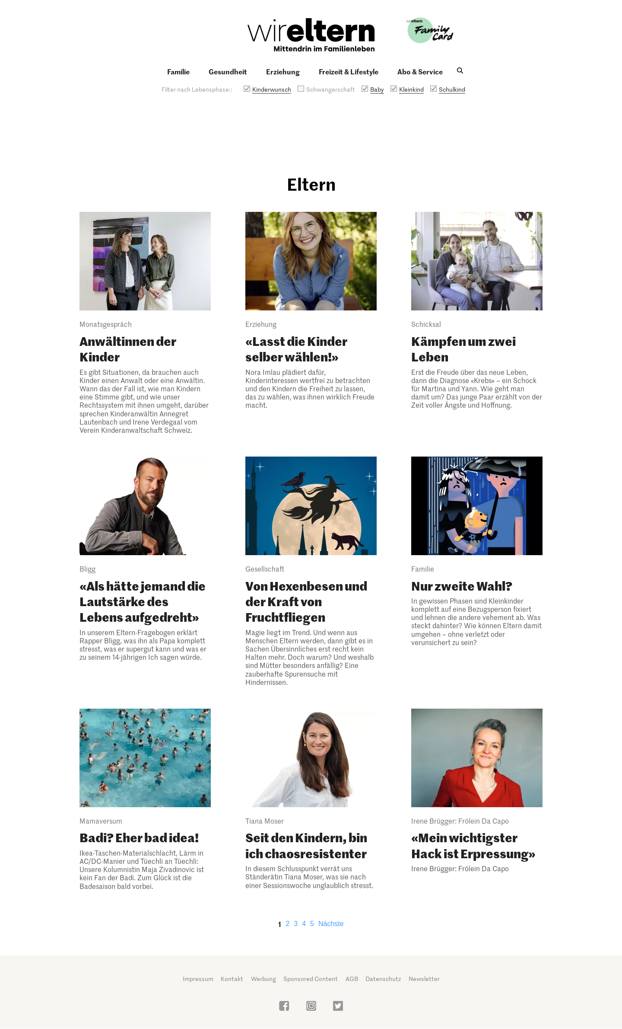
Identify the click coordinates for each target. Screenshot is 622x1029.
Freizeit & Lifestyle (348, 71)
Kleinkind (411, 89)
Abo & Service (420, 71)
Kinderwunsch (271, 89)
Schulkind (452, 89)
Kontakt (232, 979)
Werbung (263, 979)
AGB (352, 979)
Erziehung (283, 71)
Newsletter (424, 979)
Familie (178, 71)
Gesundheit (228, 71)
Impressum (198, 979)
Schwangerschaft (330, 89)
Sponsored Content (310, 979)
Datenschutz (383, 979)
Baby (377, 89)
